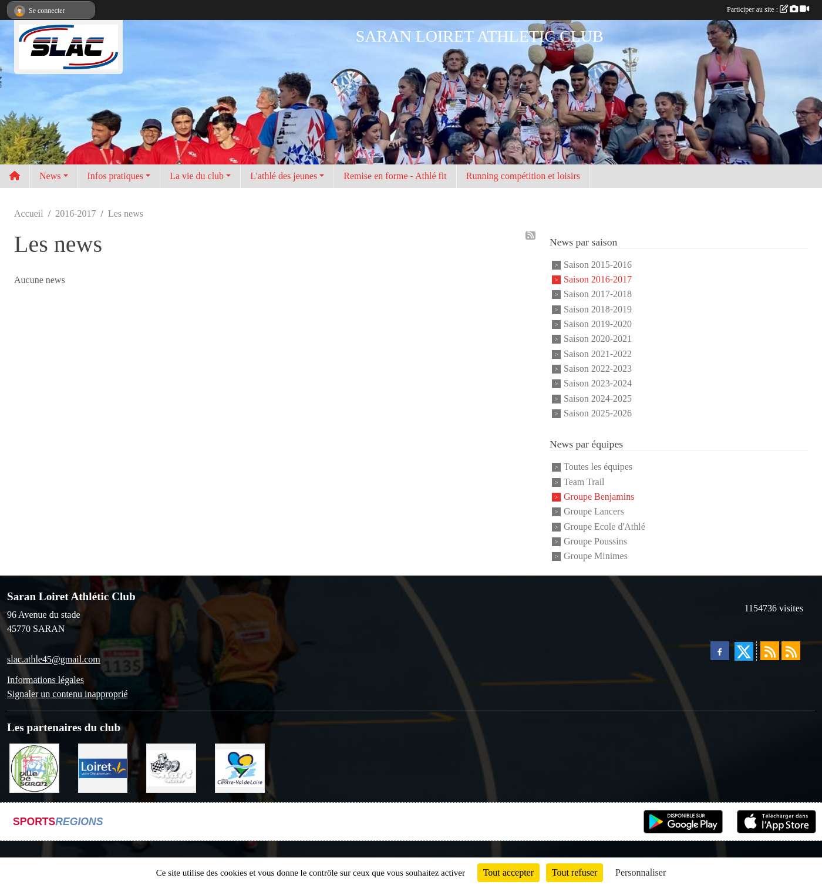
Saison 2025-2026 (598, 413)
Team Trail (584, 482)
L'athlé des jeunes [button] (283, 176)
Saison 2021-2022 (598, 354)
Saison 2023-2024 (598, 384)
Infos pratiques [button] (115, 176)
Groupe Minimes (596, 556)
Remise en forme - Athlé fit (395, 176)
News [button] (49, 176)
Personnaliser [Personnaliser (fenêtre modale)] (640, 872)
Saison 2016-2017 (598, 279)
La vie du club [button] (197, 176)
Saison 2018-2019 (598, 309)
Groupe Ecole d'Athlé (604, 527)
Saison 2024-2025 (598, 398)
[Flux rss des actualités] (769, 650)
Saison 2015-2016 (598, 265)
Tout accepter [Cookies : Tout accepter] (508, 872)
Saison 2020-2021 (598, 339)
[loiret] (103, 767)
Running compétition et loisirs (523, 176)
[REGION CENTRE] (240, 767)
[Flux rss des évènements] (790, 650)
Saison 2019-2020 (598, 324)
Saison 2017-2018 (598, 295)
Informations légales (45, 680)
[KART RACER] (171, 767)
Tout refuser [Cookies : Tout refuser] (575, 872)
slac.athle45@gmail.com (53, 659)
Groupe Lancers (594, 512)
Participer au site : (768, 9)
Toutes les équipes (598, 467)
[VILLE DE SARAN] (34, 767)
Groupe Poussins (595, 541)
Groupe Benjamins (599, 497)
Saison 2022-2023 (598, 369)
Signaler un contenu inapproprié (67, 694)
